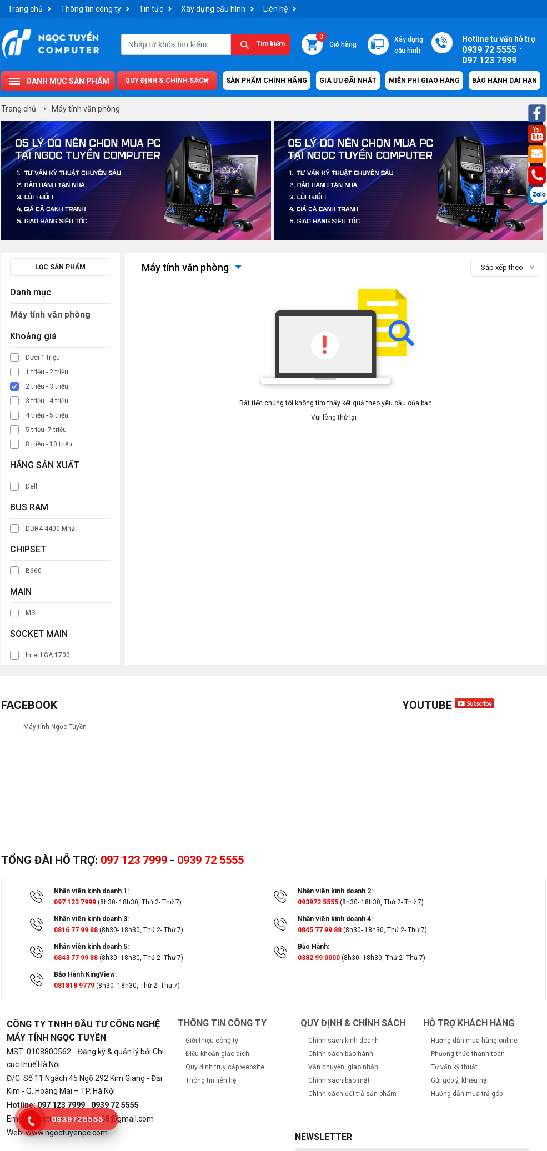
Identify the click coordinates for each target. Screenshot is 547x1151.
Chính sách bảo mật (339, 1080)
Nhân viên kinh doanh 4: (335, 919)
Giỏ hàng (336, 41)
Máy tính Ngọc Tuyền (55, 727)
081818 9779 (74, 985)
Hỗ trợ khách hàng (468, 1023)
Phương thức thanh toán (468, 1054)
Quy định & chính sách (167, 80)
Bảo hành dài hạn (504, 80)
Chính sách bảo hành (340, 1054)
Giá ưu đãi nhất (348, 80)
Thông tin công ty (91, 8)
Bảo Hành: (313, 947)
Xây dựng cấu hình (213, 8)
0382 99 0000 (319, 958)
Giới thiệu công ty (211, 1040)
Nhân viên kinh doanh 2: (335, 891)
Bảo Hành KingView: (85, 974)
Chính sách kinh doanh (343, 1040)
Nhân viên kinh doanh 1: (91, 891)
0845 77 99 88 (320, 930)
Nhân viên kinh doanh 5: (91, 947)
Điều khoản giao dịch (217, 1054)
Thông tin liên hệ (210, 1080)
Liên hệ (275, 8)
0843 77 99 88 (76, 958)
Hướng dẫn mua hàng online (474, 1040)
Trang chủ (25, 8)
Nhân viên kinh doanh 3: (91, 919)
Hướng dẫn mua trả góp (467, 1094)
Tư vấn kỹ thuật (454, 1067)
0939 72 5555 (210, 860)
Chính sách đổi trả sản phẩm (352, 1094)
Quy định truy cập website (224, 1067)
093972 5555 (318, 902)
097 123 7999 (134, 860)
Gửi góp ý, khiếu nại (460, 1080)
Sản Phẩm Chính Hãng (266, 80)
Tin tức (151, 8)
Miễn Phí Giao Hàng (424, 80)
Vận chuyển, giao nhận (343, 1067)
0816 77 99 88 (76, 930)
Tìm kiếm (270, 44)
